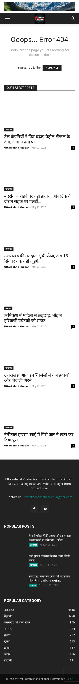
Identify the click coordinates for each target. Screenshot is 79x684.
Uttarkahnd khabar (16, 147)
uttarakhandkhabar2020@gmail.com (47, 497)
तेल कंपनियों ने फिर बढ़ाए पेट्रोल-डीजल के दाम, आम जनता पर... (37, 139)
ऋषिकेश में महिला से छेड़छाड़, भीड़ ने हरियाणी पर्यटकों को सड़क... (33, 318)
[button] (7, 18)
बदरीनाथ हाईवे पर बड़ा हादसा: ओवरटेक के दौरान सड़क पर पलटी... (37, 199)
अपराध (8, 308)
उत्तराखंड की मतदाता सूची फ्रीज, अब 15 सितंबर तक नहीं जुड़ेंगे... (36, 258)
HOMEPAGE (52, 67)
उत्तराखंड (8, 129)
